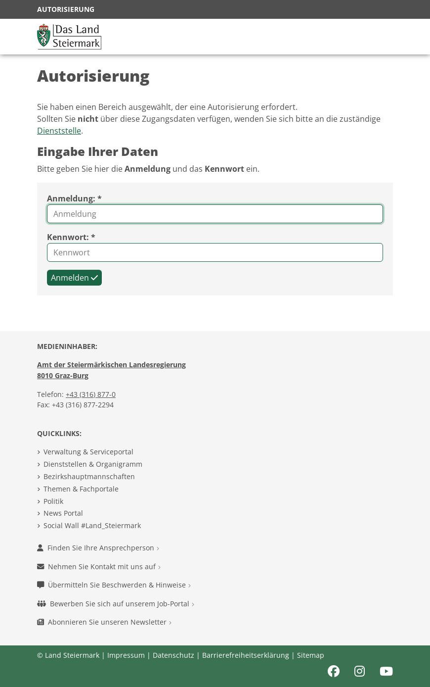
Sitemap (310, 655)
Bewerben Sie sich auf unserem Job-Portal (115, 603)
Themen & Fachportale (81, 488)
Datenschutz (173, 655)
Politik (53, 501)
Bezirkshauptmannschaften (89, 476)
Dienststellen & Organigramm (92, 464)
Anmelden (74, 277)
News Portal (63, 513)
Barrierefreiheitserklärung (245, 655)
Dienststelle (59, 130)
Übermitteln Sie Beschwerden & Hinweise (114, 584)
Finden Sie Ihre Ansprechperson (98, 547)
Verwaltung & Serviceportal (88, 451)
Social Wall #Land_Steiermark (92, 525)
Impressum (126, 655)
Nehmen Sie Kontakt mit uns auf (99, 566)
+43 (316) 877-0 (91, 394)
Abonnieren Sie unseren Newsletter (104, 622)
